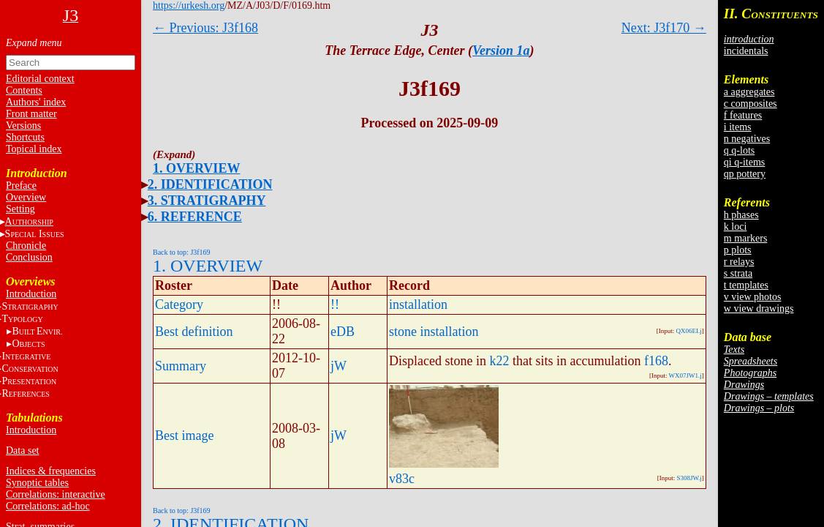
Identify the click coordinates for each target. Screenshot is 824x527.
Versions (23, 125)
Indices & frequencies (51, 471)
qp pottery (745, 173)
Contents (24, 90)
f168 (656, 361)
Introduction (31, 293)
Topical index (33, 148)
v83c (402, 478)
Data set (22, 450)
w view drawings (759, 308)
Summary (180, 366)
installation (418, 304)
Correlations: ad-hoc (48, 506)
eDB (342, 331)
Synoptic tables (37, 482)
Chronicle (26, 245)
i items (738, 127)
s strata (738, 273)
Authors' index (36, 102)
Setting (20, 208)
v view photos (753, 296)
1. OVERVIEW (196, 168)
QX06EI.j (689, 330)
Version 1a (501, 50)
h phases (741, 214)
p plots (738, 249)
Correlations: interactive (55, 494)
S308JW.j (688, 478)
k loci (735, 226)
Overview (26, 197)
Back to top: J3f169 (182, 252)
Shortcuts (25, 137)
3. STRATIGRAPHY (207, 200)
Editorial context (40, 78)
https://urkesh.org (188, 5)
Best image (184, 435)
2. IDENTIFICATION (210, 184)
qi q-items (744, 162)
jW (338, 366)
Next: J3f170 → (663, 27)
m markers (745, 238)
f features (743, 115)
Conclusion (29, 257)
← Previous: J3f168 (205, 27)
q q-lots (739, 150)
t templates (746, 285)
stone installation (433, 331)
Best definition (194, 331)
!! (334, 304)
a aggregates (749, 91)
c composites (750, 103)
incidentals (746, 50)
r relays (739, 261)
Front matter (31, 113)
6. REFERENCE (195, 216)
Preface (21, 185)
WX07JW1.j (685, 375)
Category (179, 304)
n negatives (747, 138)
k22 (499, 361)
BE (37, 331)
